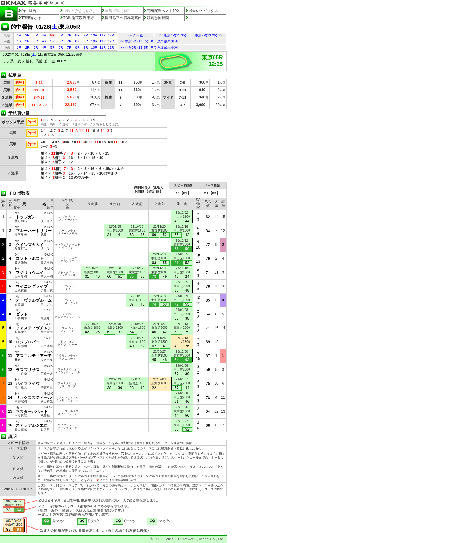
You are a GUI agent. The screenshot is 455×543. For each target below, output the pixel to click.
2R (27, 35)
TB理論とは (31, 18)
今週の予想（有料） (79, 11)
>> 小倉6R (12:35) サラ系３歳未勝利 (149, 47)
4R (44, 35)
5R (52, 41)
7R (69, 35)
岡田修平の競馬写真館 (123, 18)
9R (86, 35)
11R (102, 35)
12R (111, 35)
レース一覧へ (136, 35)
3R (36, 35)
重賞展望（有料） (120, 11)
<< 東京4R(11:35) (172, 35)
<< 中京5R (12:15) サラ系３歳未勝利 (149, 41)
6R (61, 35)
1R (19, 35)
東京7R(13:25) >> (208, 35)
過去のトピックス (203, 11)
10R (94, 35)
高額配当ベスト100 (163, 11)
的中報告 (28, 11)
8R (77, 35)
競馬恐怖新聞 (158, 18)
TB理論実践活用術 (78, 18)
